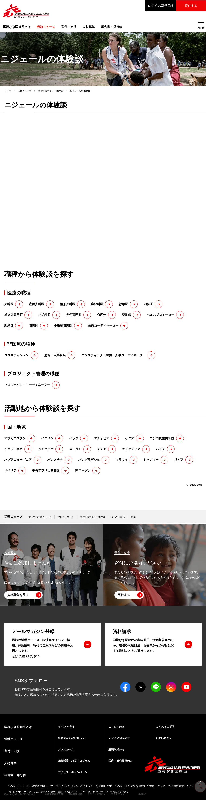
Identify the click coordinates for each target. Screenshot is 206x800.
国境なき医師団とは (17, 27)
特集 (133, 517)
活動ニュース (24, 91)
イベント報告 (118, 517)
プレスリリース (66, 517)
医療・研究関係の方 (120, 760)
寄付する (191, 5)
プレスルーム (66, 749)
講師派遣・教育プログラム (74, 760)
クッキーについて (93, 791)
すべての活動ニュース (40, 517)
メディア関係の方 (119, 738)
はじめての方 (116, 726)
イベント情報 (66, 726)
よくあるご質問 (165, 726)
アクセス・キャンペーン (72, 772)
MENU (201, 25)
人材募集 (89, 27)
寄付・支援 (68, 27)
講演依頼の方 (116, 749)
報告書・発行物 (111, 27)
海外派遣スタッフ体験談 (50, 91)
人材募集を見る (18, 595)
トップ (7, 91)
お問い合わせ (164, 738)
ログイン (160, 5)
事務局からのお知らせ (71, 738)
